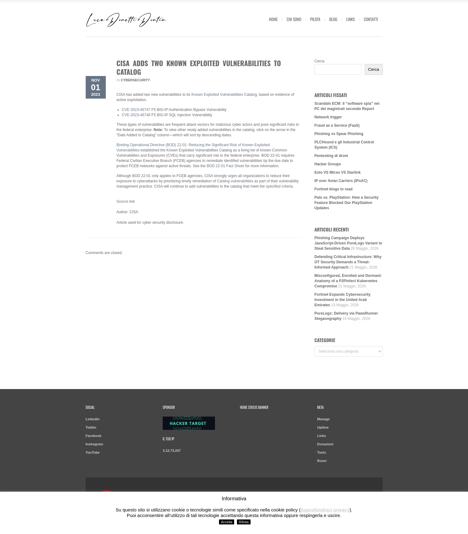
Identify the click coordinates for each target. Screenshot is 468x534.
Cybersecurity (135, 80)
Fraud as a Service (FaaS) (337, 125)
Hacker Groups (328, 164)
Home (273, 19)
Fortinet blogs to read (334, 189)
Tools (321, 452)
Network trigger (328, 117)
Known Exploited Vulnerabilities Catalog (224, 94)
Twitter (91, 427)
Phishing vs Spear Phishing (339, 134)
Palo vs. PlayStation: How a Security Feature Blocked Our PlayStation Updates (347, 202)
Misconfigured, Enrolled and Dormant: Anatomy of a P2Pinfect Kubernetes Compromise (348, 280)
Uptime (322, 427)
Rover (322, 461)
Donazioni (325, 444)
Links (350, 19)
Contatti (371, 19)
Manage (323, 419)
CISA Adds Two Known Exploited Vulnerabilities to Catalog (199, 67)
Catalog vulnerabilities (235, 181)
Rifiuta (243, 522)
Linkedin (93, 419)
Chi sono (294, 19)
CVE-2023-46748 (136, 115)
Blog (333, 19)
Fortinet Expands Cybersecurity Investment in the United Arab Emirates (343, 299)
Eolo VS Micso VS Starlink (338, 172)
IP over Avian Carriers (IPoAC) (341, 181)
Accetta (226, 522)
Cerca (319, 61)
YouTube (93, 452)
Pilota (315, 19)
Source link (126, 201)
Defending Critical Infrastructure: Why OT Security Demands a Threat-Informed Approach (348, 262)
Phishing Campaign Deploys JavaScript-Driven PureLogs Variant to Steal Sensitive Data (348, 243)
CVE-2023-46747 (136, 110)
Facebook (93, 436)
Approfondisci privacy (325, 509)
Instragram (94, 444)
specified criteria (279, 186)
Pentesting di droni (331, 156)
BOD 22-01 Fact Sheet (225, 166)
